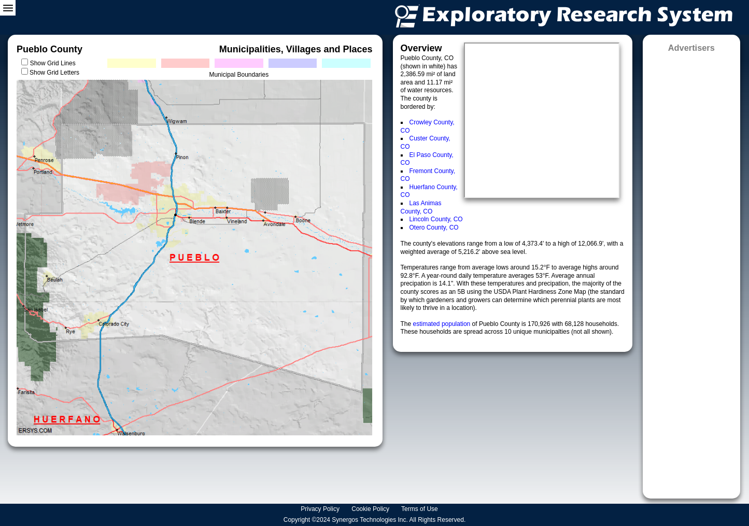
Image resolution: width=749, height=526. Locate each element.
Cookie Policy (371, 509)
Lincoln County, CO (436, 219)
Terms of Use (420, 509)
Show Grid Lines (54, 63)
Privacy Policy (321, 509)
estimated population (442, 324)
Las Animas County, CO (421, 207)
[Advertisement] (691, 272)
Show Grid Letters (54, 72)
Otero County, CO (434, 227)
